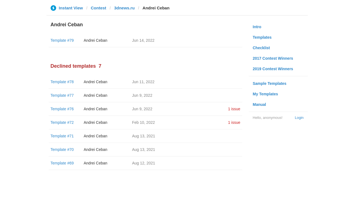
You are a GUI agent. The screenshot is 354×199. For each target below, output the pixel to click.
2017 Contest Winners (273, 58)
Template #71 (62, 136)
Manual (259, 104)
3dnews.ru (124, 8)
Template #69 (62, 163)
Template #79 (62, 40)
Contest (98, 8)
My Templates (265, 94)
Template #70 (62, 149)
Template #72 (62, 122)
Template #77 (62, 95)
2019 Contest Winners (273, 69)
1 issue (234, 109)
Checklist (261, 48)
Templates (262, 37)
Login (299, 118)
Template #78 (62, 82)
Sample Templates (270, 83)
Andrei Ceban (96, 40)
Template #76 (62, 109)
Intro (257, 27)
